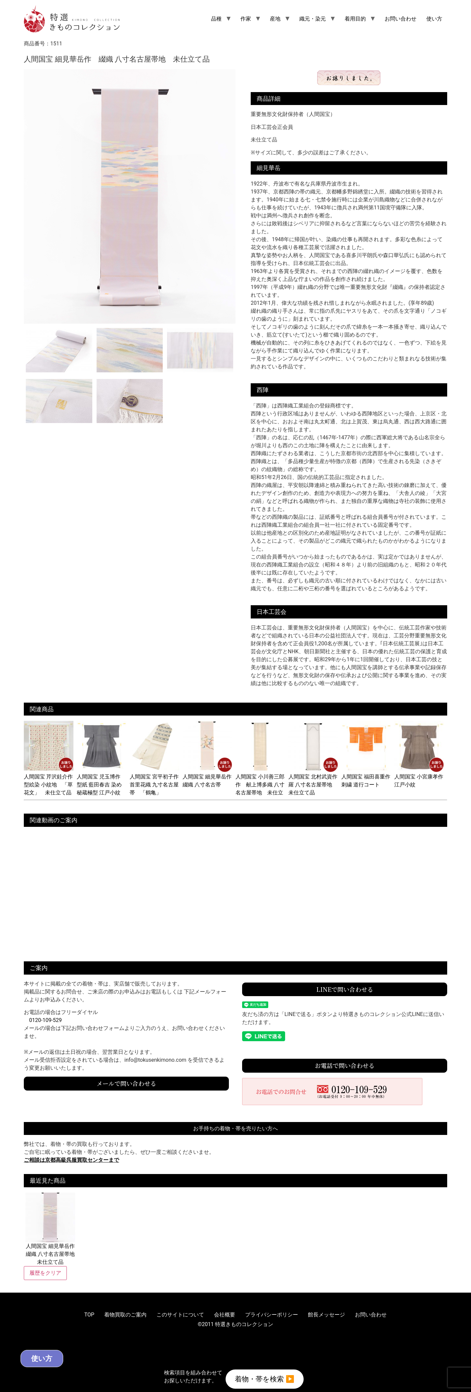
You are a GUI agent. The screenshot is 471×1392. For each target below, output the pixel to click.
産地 (275, 19)
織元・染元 (312, 19)
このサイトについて (180, 1315)
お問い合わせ (400, 19)
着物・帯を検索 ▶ (265, 1378)
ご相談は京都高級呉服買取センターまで (71, 1160)
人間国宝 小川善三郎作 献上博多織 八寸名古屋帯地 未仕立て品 (260, 785)
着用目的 (355, 19)
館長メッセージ (326, 1315)
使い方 (434, 19)
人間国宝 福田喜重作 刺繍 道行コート (368, 777)
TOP (89, 1315)
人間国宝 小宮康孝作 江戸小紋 (421, 777)
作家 (245, 19)
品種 (216, 19)
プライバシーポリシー (271, 1315)
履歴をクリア (45, 1273)
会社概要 (224, 1315)
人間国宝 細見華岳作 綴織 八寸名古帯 (210, 777)
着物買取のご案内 (125, 1315)
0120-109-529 (45, 1020)
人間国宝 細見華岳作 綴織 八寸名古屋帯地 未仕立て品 (50, 1229)
